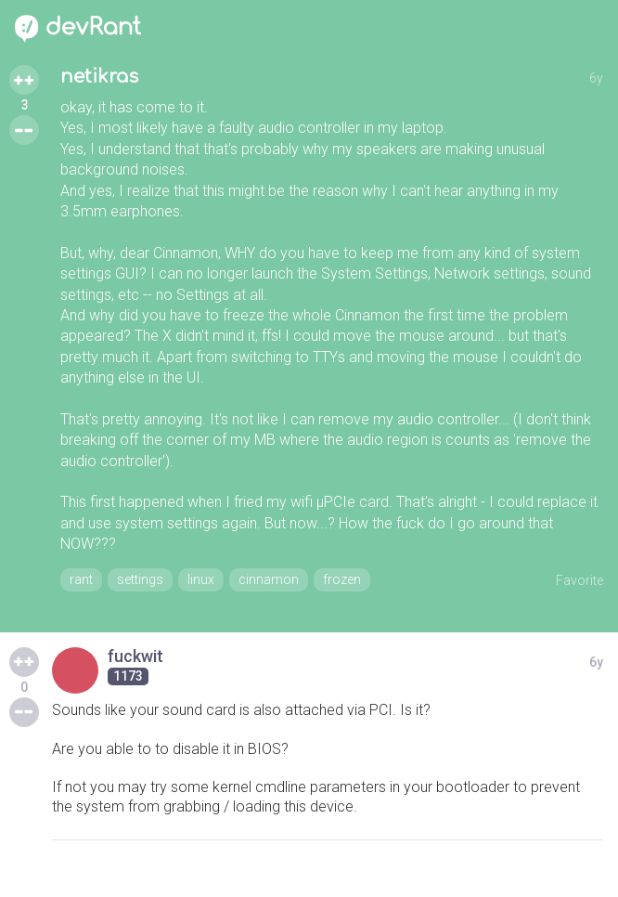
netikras (99, 76)
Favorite (579, 580)
